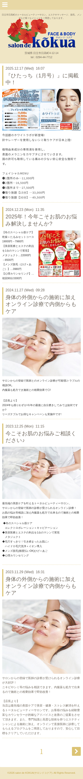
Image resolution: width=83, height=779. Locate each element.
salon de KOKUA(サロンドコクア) (33, 772)
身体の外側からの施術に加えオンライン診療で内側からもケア (41, 304)
